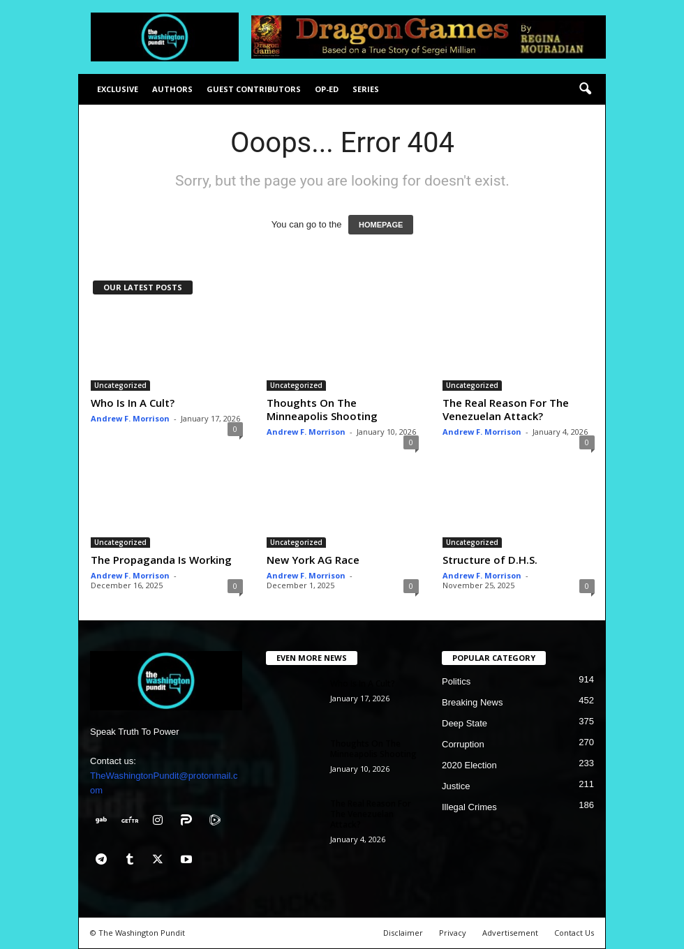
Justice (456, 786)
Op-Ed (327, 89)
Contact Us (574, 932)
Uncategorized (120, 385)
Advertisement (510, 932)
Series (365, 89)
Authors (172, 89)
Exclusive (117, 89)
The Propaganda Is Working (161, 560)
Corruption (463, 744)
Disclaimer (403, 932)
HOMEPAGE (381, 225)
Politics (456, 681)
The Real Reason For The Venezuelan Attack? (506, 409)
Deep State (464, 723)
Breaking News (472, 702)
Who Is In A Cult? (132, 403)
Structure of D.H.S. (490, 560)
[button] (585, 89)
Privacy (452, 932)
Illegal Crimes (469, 807)
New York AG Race (313, 560)
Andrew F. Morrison (130, 418)
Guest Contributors (254, 89)
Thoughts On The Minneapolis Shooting (322, 409)
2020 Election (469, 765)
